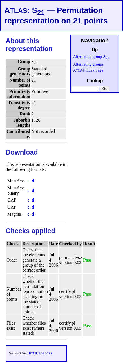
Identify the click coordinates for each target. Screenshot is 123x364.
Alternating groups (88, 64)
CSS (49, 353)
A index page (88, 70)
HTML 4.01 (36, 353)
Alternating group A (91, 56)
